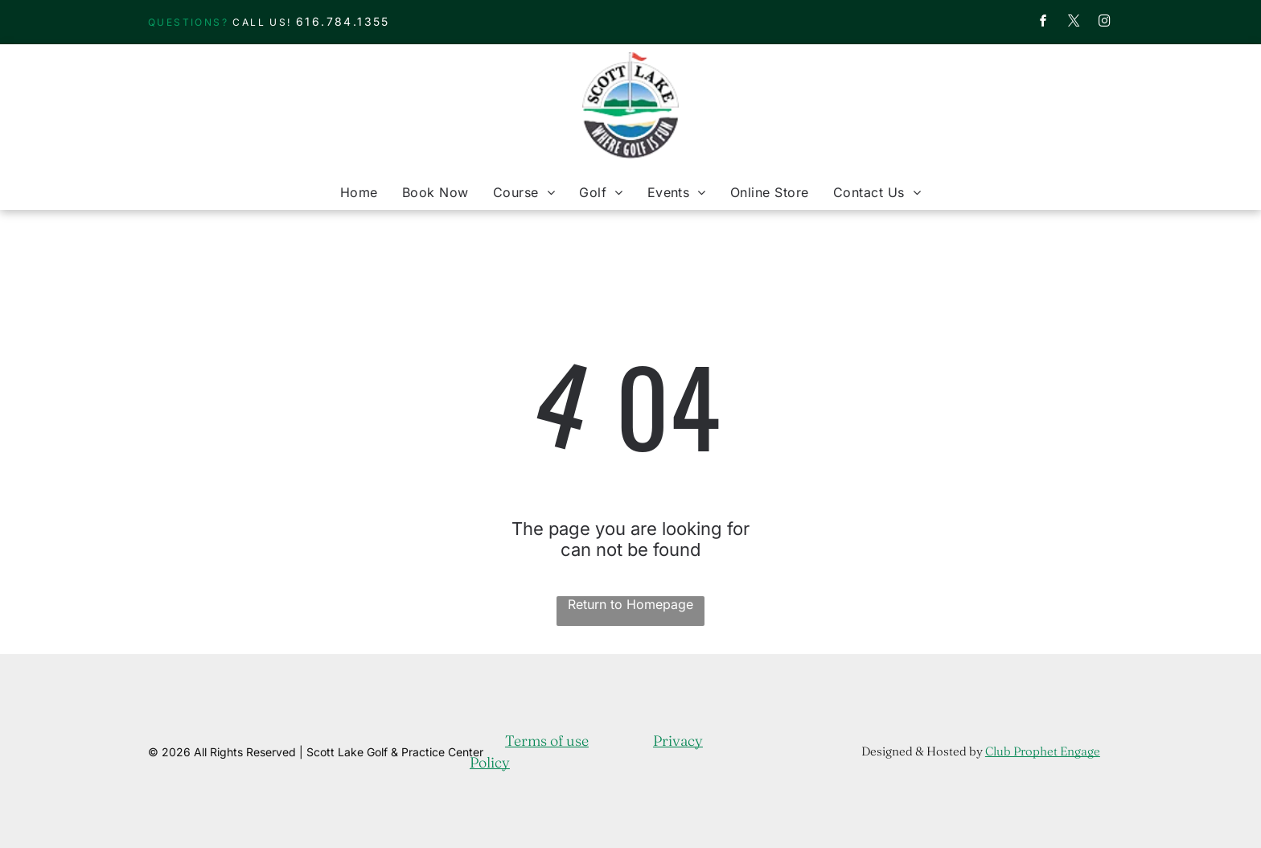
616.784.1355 (343, 21)
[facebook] (1043, 23)
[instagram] (1104, 23)
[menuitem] (359, 192)
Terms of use (547, 740)
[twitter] (1073, 23)
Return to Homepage (630, 604)
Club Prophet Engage (1042, 751)
